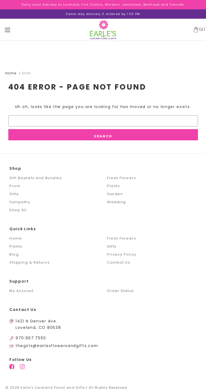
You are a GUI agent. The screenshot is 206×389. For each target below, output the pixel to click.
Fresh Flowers (121, 177)
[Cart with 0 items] (198, 30)
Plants (113, 185)
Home (15, 238)
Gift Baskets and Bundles (35, 177)
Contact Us (118, 262)
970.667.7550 (31, 338)
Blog (14, 254)
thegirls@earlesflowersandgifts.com (57, 345)
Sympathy (19, 202)
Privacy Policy (122, 254)
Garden (115, 194)
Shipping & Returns (29, 262)
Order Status (120, 290)
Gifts (14, 194)
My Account (21, 290)
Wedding (116, 202)
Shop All (18, 210)
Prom (14, 185)
